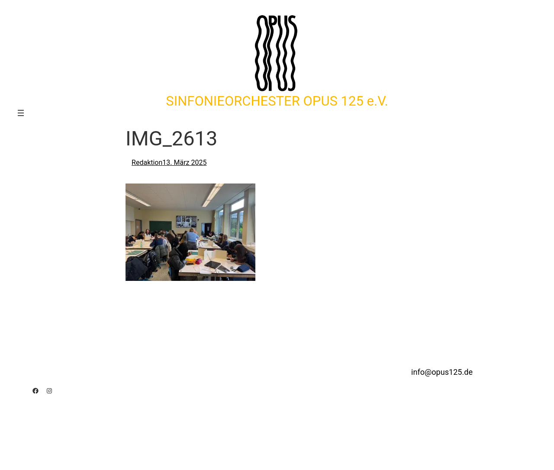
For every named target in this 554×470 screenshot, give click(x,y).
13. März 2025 (184, 162)
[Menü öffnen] (21, 113)
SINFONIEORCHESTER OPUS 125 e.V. (277, 101)
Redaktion (147, 162)
